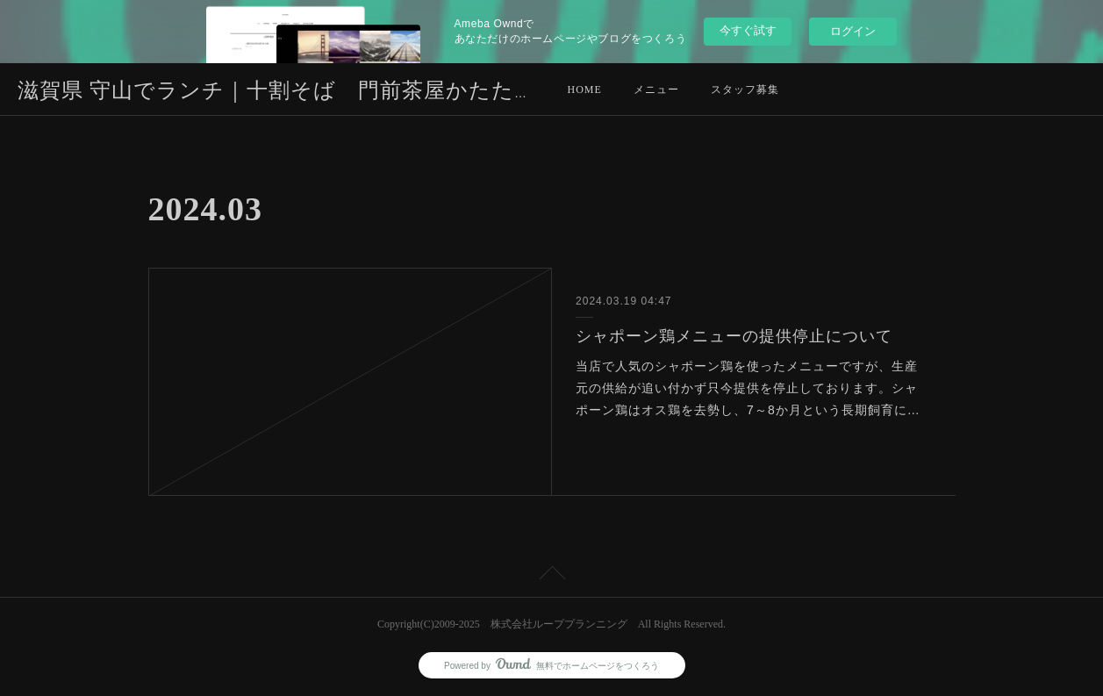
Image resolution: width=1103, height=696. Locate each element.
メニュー (656, 89)
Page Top (551, 575)
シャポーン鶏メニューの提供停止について (734, 336)
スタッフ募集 (745, 89)
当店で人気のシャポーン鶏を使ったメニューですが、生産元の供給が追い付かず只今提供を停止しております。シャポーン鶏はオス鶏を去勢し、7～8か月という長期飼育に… (748, 388)
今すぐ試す (748, 30)
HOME (585, 89)
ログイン (853, 31)
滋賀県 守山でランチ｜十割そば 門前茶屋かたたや (277, 90)
